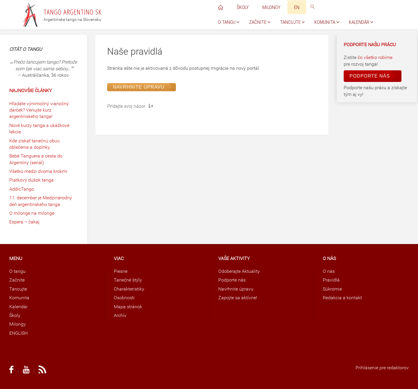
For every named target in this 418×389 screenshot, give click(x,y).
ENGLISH (18, 333)
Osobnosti (124, 297)
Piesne (120, 271)
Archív (120, 315)
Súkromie (332, 289)
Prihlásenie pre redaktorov (382, 367)
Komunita (19, 297)
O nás (329, 271)
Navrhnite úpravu (138, 87)
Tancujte (18, 289)
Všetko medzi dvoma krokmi (38, 171)
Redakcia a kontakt (342, 297)
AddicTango (21, 189)
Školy (14, 315)
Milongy (17, 324)
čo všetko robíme (375, 57)
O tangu (17, 271)
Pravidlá (331, 280)
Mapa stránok (128, 306)
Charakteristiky (129, 289)
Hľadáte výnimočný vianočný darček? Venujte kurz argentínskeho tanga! (39, 110)
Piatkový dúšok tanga (31, 180)
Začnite (17, 280)
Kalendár (18, 306)
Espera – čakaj (24, 222)
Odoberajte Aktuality (239, 271)
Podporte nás (369, 76)
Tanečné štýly (128, 280)
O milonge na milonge (31, 213)
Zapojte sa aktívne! (237, 297)
